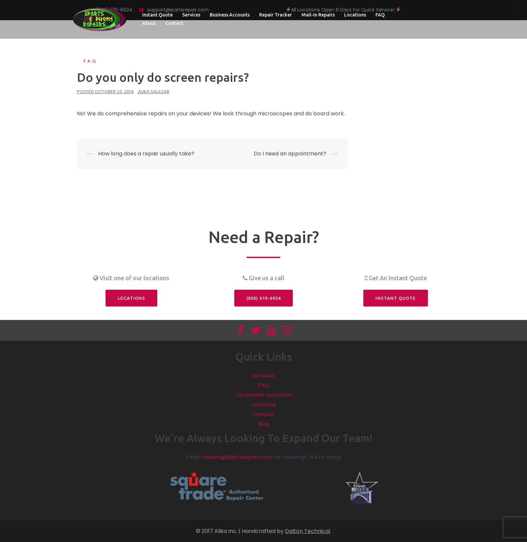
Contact (174, 23)
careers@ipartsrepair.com (236, 457)
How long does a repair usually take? (146, 153)
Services (191, 14)
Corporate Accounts (263, 395)
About (149, 23)
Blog (263, 424)
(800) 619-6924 (263, 298)
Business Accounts (230, 14)
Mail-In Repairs (318, 14)
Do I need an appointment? (290, 153)
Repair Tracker (275, 14)
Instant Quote (157, 14)
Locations (355, 14)
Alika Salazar (153, 91)
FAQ (380, 14)
